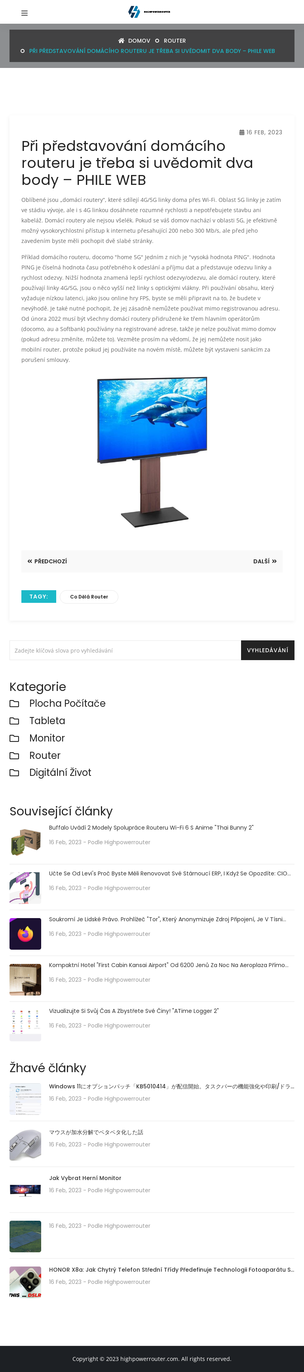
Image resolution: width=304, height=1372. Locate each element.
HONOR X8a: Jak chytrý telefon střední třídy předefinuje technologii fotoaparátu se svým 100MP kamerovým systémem (171, 1270)
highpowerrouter (127, 842)
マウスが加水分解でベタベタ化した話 (96, 1132)
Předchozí (47, 561)
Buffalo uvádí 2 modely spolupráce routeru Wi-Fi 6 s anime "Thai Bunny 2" (151, 827)
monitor (47, 738)
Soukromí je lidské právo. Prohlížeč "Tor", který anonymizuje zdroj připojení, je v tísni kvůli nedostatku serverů (166, 919)
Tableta (47, 721)
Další (265, 561)
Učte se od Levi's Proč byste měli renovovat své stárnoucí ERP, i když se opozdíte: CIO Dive (168, 873)
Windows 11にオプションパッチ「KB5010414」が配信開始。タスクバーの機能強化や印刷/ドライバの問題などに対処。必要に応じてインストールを (170, 1087)
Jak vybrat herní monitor (85, 1178)
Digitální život (60, 773)
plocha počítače (67, 704)
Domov (134, 41)
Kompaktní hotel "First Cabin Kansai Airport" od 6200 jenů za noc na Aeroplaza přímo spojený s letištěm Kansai (167, 965)
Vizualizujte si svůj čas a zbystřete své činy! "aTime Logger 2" (134, 1011)
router (175, 41)
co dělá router (89, 596)
